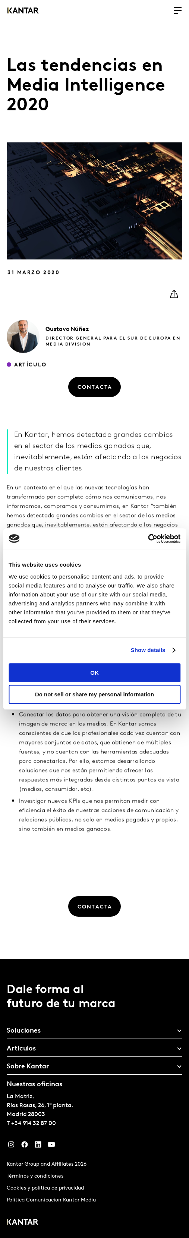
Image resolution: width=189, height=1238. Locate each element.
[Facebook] (24, 1146)
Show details (148, 650)
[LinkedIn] (38, 1146)
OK (94, 673)
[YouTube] (51, 1146)
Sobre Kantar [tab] (28, 1066)
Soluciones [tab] (24, 1030)
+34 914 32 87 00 (33, 1124)
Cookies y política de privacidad (45, 1188)
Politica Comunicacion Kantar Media (51, 1200)
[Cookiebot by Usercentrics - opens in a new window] (147, 539)
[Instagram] (11, 1146)
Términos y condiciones (35, 1176)
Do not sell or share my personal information (94, 694)
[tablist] (94, 1098)
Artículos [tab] (21, 1048)
